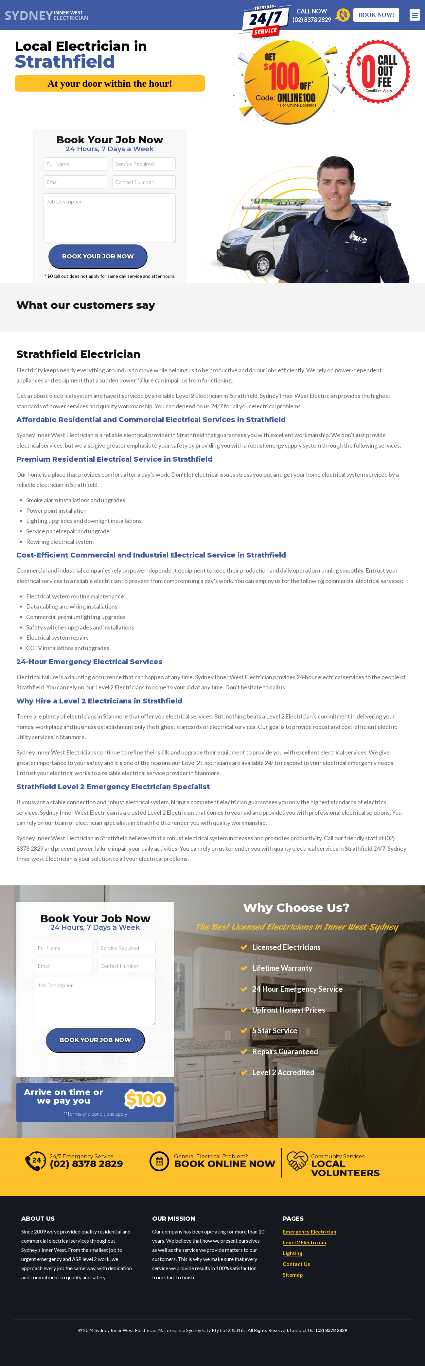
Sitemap (293, 1274)
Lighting (292, 1253)
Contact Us (296, 1264)
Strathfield (65, 61)
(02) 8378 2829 (311, 19)
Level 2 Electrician (304, 1242)
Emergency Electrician (309, 1231)
